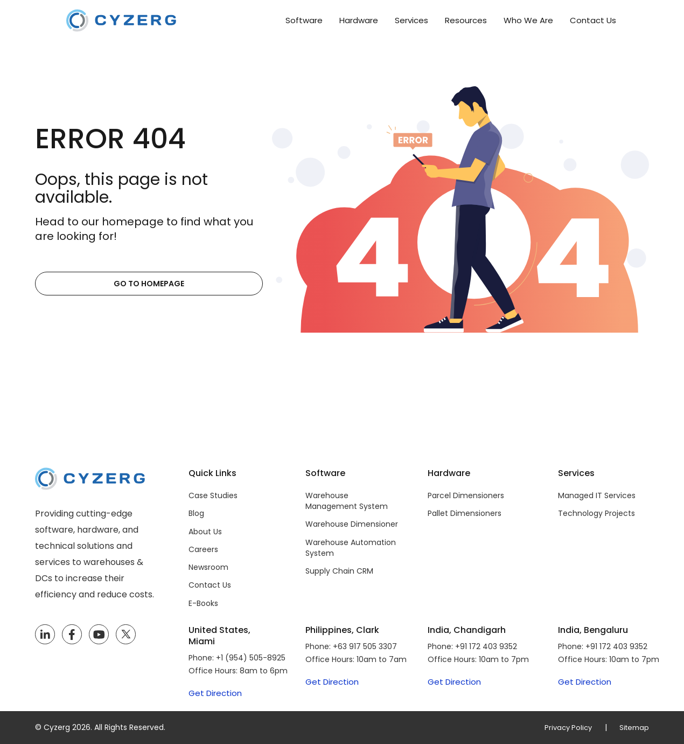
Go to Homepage (87, 283)
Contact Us (593, 20)
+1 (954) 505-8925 (250, 658)
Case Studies (213, 495)
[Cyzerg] (90, 475)
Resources (466, 20)
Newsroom (208, 567)
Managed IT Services (597, 495)
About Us (205, 531)
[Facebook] (71, 634)
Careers (203, 549)
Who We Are (528, 20)
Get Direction (215, 693)
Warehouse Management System (346, 501)
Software (304, 20)
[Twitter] (125, 634)
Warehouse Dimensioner (351, 524)
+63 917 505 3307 (365, 646)
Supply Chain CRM (339, 571)
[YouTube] (98, 634)
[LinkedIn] (45, 634)
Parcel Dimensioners (466, 495)
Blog (196, 513)
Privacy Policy (564, 727)
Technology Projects (596, 513)
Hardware (358, 20)
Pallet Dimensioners (464, 513)
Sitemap (633, 727)
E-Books (203, 603)
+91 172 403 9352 (486, 646)
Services (411, 20)
